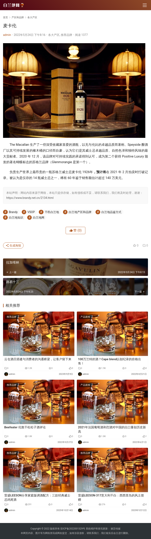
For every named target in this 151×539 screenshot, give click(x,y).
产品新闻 (85, 316)
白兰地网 (38, 217)
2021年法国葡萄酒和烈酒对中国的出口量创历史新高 (112, 429)
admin (7, 34)
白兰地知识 (16, 217)
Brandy (13, 212)
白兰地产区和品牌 (80, 212)
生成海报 (13, 245)
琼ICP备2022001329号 (72, 528)
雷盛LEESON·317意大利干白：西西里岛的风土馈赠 (111, 497)
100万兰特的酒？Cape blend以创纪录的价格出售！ (109, 361)
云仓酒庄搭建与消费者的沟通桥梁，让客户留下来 (37, 359)
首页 (5, 17)
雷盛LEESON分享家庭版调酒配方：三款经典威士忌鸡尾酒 (37, 497)
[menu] (144, 5)
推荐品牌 (66, 34)
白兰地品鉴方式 (111, 212)
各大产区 (54, 34)
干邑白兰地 (52, 212)
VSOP (31, 212)
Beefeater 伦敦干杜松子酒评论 (25, 427)
